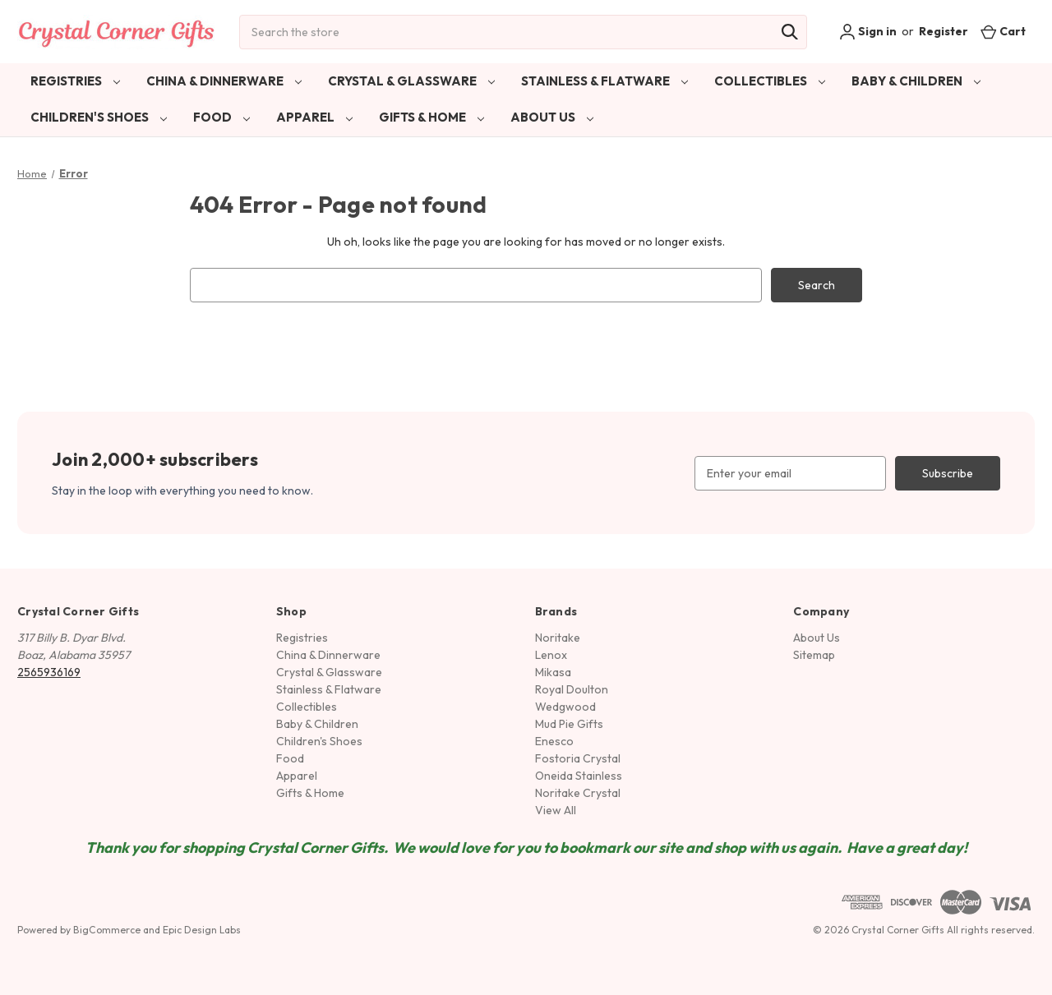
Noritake (557, 637)
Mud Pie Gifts (569, 723)
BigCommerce (107, 930)
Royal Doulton (571, 689)
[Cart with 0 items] (1003, 32)
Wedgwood (565, 706)
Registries (75, 81)
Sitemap (814, 654)
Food (221, 117)
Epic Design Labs (202, 930)
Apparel (314, 117)
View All (555, 810)
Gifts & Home (431, 117)
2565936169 (49, 672)
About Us (551, 117)
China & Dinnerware (224, 81)
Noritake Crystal (578, 792)
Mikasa (553, 672)
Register (943, 31)
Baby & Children (915, 81)
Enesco (554, 741)
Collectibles (769, 81)
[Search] (790, 32)
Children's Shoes (98, 117)
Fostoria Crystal (578, 758)
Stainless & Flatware (604, 81)
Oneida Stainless (578, 775)
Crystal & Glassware (411, 81)
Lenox (551, 654)
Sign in (868, 32)
